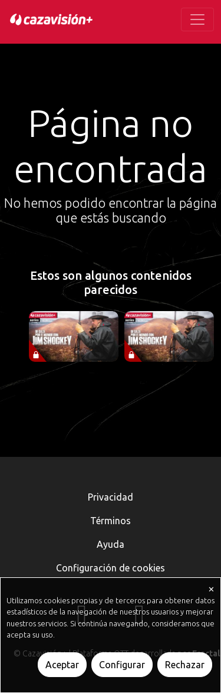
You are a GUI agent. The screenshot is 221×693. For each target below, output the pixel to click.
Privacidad (110, 497)
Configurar (122, 664)
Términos (110, 520)
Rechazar (184, 664)
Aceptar (62, 664)
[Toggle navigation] (197, 19)
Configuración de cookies (110, 568)
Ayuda (110, 544)
